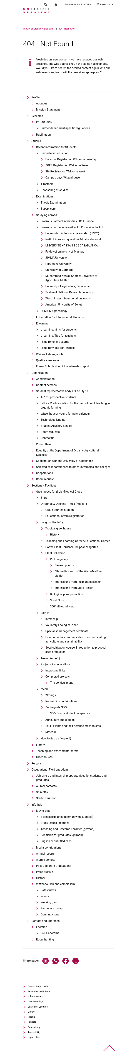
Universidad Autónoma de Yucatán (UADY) (72, 233)
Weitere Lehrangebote (49, 354)
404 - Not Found (80, 28)
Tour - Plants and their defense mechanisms (73, 726)
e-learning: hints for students (59, 329)
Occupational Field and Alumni (50, 769)
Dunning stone (50, 914)
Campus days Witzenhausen (63, 177)
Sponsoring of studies (54, 190)
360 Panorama (50, 933)
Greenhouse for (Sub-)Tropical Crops (59, 491)
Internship (51, 619)
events (45, 896)
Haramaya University (58, 263)
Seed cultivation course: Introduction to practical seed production (75, 650)
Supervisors (48, 208)
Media (45, 689)
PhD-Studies (44, 122)
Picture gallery (59, 559)
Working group (50, 902)
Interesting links (55, 670)
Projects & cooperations (56, 664)
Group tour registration (59, 510)
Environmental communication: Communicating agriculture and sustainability (75, 639)
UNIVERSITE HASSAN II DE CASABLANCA (71, 245)
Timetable (47, 184)
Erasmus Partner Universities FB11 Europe (67, 221)
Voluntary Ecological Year (61, 625)
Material (50, 732)
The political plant (61, 682)
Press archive (44, 872)
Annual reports (45, 853)
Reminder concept (52, 908)
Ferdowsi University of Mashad (64, 251)
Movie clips (43, 810)
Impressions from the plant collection (78, 581)
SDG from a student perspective (70, 713)
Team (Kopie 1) (50, 658)
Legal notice (34, 1037)
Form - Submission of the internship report (62, 366)
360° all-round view (62, 606)
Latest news (48, 890)
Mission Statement (48, 109)
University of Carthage (59, 270)
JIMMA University (56, 257)
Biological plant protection (66, 594)
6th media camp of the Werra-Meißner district (78, 573)
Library (40, 745)
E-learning (42, 323)
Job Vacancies (35, 996)
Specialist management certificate (66, 631)
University (28, 28)
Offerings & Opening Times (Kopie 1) (64, 503)
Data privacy (34, 1027)
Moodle (31, 1016)
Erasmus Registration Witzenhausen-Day (71, 159)
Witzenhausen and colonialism (55, 884)
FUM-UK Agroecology (54, 311)
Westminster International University (68, 298)
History (54, 534)
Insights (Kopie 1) (52, 522)
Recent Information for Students (56, 147)
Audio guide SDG (56, 707)
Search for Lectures (38, 1006)
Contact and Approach (45, 921)
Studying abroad (46, 215)
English (105, 4)
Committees (43, 444)
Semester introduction (54, 153)
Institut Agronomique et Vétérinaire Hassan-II (73, 239)
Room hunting (45, 939)
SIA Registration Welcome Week (65, 171)
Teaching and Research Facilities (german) (67, 829)
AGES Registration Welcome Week (66, 165)
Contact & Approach (38, 986)
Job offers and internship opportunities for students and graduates (71, 778)
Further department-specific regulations (65, 128)
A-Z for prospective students (58, 397)
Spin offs (42, 792)
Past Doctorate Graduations (53, 866)
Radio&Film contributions (61, 701)
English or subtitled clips (56, 841)
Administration (45, 379)
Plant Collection (55, 553)
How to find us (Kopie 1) (56, 738)
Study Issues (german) (55, 823)
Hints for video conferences (58, 348)
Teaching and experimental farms (57, 751)
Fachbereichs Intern (77, 4)
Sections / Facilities (43, 485)
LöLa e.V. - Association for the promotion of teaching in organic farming (75, 405)
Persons (36, 763)
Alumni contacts (46, 786)
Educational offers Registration (64, 516)
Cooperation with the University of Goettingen (64, 461)
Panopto (32, 1021)
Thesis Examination (53, 202)
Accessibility (34, 1032)
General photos (64, 565)
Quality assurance (47, 360)
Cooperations (44, 473)
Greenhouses (44, 757)
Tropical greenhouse (58, 528)
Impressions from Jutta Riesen (74, 588)
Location (41, 927)
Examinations (44, 196)
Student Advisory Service (56, 425)
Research (37, 116)
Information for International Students (60, 317)
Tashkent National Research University (69, 292)
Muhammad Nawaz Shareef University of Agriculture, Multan (71, 278)
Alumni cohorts (45, 859)
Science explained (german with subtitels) (67, 816)
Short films (57, 600)
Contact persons (46, 385)
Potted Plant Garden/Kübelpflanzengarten (71, 547)
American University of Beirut (63, 304)
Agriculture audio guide (59, 720)
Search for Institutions (39, 991)
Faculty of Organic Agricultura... (52, 28)
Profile (35, 97)
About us (41, 103)
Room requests (50, 432)
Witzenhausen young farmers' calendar (65, 413)
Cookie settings (35, 1001)
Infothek (36, 804)
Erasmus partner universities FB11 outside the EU (72, 227)
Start (44, 497)
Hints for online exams (55, 341)
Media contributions (48, 847)
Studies (36, 141)
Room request (45, 479)
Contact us (47, 438)
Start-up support (46, 798)
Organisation (39, 373)
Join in (45, 613)
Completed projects (57, 676)
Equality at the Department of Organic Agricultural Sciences (67, 452)
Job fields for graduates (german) (62, 835)
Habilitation (43, 134)
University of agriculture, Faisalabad (68, 286)
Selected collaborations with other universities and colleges (73, 467)
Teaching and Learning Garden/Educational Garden (77, 541)
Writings (50, 695)
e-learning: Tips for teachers (58, 335)
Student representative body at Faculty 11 (62, 391)
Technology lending (53, 419)
